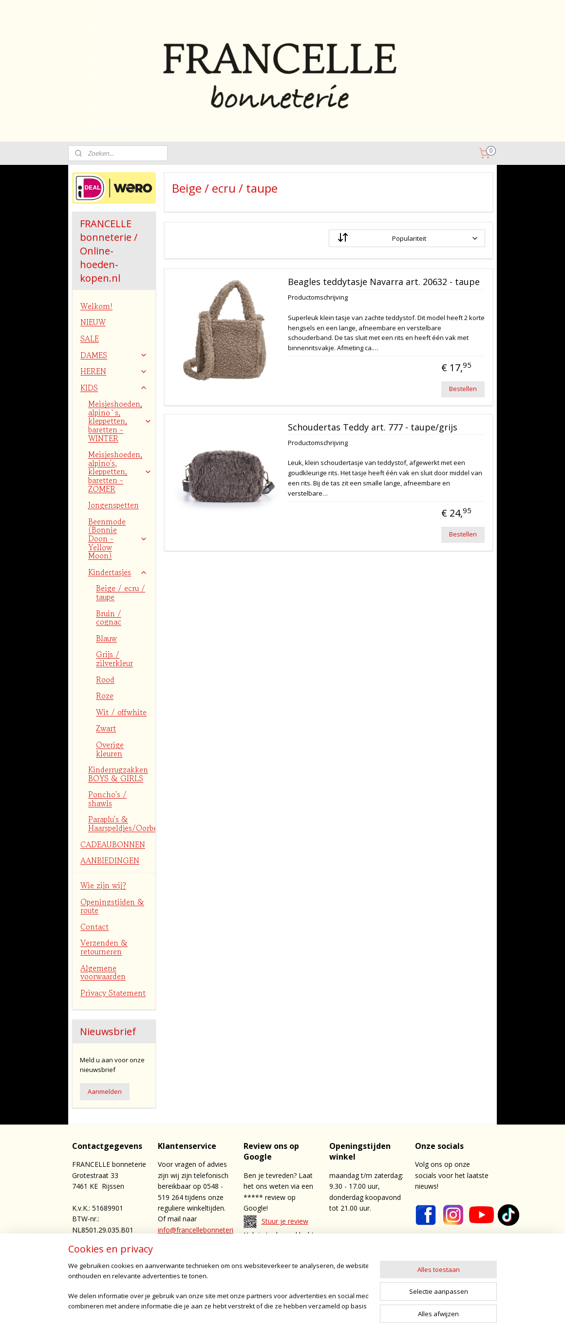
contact (289, 1256)
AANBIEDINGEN (109, 860)
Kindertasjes (118, 572)
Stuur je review (285, 1221)
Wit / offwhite (121, 712)
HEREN (114, 371)
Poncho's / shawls (107, 798)
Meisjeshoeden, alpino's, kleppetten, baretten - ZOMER (120, 471)
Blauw (106, 638)
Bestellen (463, 388)
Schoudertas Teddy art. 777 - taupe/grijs (372, 427)
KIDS (114, 387)
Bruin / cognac (108, 618)
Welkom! (96, 306)
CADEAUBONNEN (112, 844)
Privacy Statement (113, 993)
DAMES (114, 355)
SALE (89, 338)
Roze (104, 695)
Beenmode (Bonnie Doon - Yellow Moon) (118, 538)
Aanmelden (105, 1091)
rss (313, 1305)
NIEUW (93, 322)
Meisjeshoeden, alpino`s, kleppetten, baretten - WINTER (120, 421)
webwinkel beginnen (350, 1305)
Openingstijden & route (112, 906)
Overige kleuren (110, 749)
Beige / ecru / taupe (120, 592)
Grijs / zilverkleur (114, 658)
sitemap (292, 1305)
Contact (94, 926)
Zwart (106, 728)
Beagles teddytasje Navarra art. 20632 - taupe (383, 282)
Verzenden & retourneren (104, 947)
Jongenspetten (113, 505)
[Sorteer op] (407, 238)
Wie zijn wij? (103, 885)
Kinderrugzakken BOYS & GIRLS (118, 774)
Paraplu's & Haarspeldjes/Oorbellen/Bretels (121, 823)
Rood (105, 679)
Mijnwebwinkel (435, 1305)
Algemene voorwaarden (103, 972)
